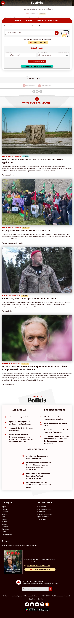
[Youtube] (37, 604)
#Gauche (18, 545)
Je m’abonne (41, 511)
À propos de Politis (43, 516)
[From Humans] (47, 604)
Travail (4, 524)
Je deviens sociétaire (44, 509)
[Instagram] (42, 604)
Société (4, 514)
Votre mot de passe (42, 52)
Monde (4, 521)
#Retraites (25, 545)
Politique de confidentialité (61, 596)
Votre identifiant (9, 52)
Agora (4, 507)
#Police (10, 545)
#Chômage (33, 545)
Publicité (32, 599)
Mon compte (41, 519)
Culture (4, 519)
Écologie (5, 511)
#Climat (4, 545)
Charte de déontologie (31, 596)
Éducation (5, 529)
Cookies (40, 599)
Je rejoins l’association (44, 514)
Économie (5, 526)
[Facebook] (27, 604)
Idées (3, 516)
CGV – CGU (46, 596)
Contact (5, 596)
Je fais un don (41, 507)
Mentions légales (16, 596)
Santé (4, 531)
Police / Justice (7, 534)
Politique (5, 509)
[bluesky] (32, 604)
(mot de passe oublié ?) (63, 52)
